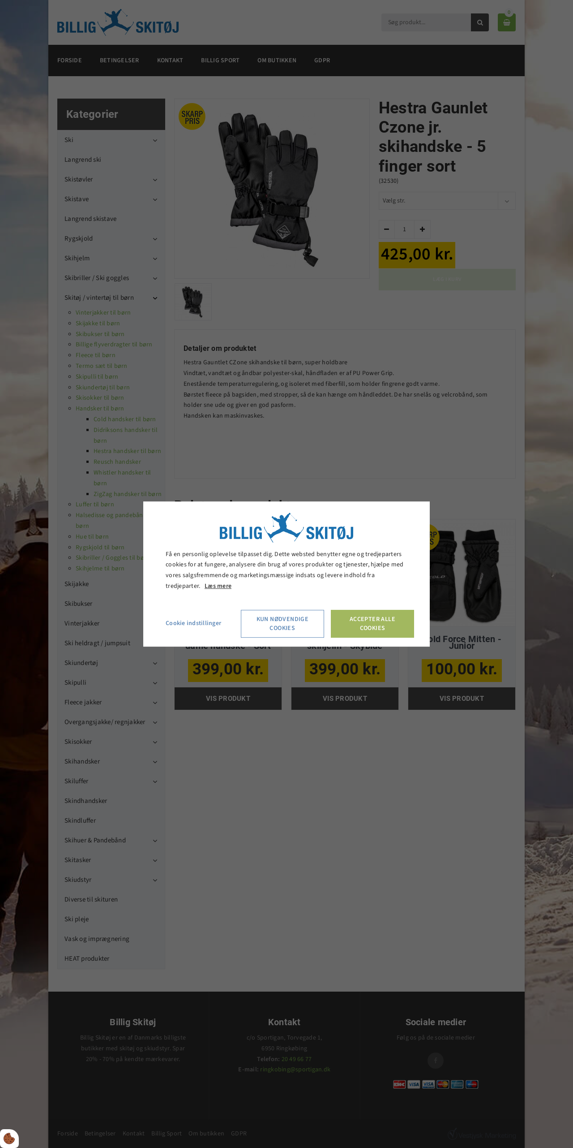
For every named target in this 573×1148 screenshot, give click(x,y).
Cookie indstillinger (193, 623)
